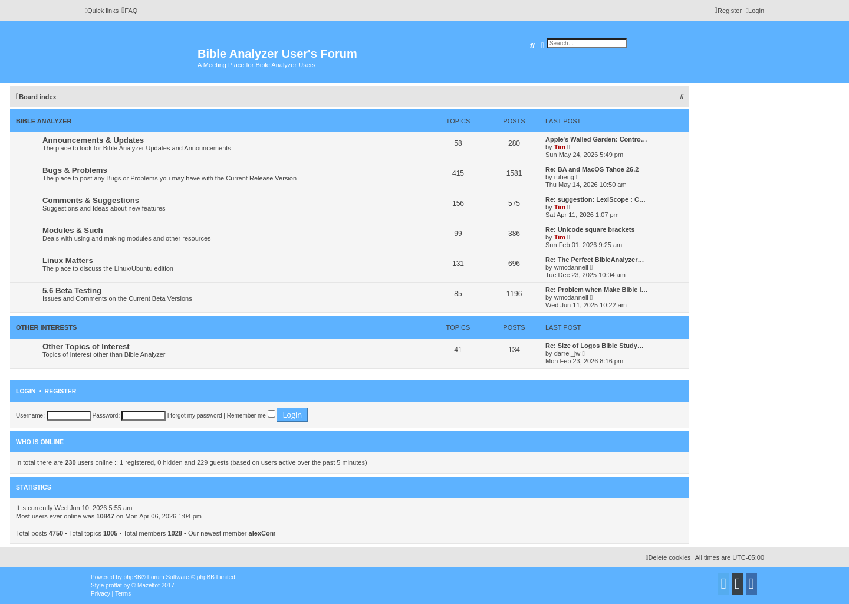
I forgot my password (194, 415)
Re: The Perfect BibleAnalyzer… (594, 259)
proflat (114, 585)
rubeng (564, 176)
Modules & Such (72, 230)
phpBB (133, 577)
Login (25, 391)
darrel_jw (567, 353)
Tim (559, 146)
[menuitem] (129, 11)
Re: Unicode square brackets (590, 229)
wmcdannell (571, 267)
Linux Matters (67, 260)
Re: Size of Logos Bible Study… (594, 345)
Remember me (251, 415)
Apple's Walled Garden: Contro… (596, 139)
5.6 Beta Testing (71, 290)
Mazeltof (148, 585)
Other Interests (46, 327)
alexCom (262, 533)
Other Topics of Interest (86, 346)
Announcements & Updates (93, 140)
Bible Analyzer (44, 120)
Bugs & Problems (74, 170)
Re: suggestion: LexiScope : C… (595, 199)
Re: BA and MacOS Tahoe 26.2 (592, 169)
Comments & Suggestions (90, 200)
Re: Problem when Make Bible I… (596, 289)
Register (61, 391)
